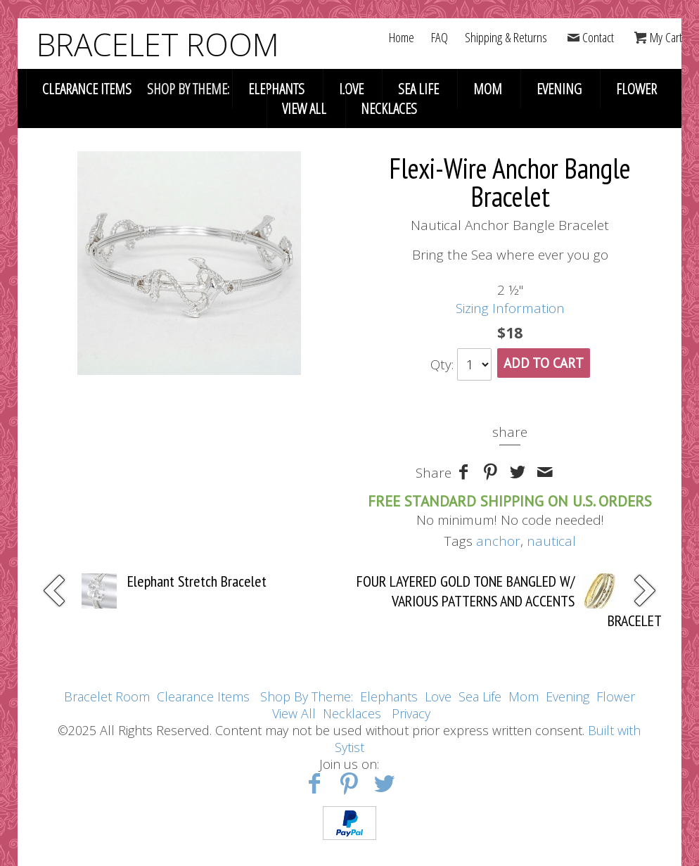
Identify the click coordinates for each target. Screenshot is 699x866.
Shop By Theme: (308, 696)
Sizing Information (510, 308)
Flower (636, 88)
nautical (551, 541)
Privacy (411, 713)
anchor (498, 541)
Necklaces (389, 108)
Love (351, 88)
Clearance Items (87, 88)
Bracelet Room (107, 696)
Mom (487, 88)
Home (401, 37)
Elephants (276, 88)
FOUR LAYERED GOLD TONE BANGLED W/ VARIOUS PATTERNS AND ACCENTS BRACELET (509, 600)
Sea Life (418, 88)
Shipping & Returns (506, 37)
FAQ (439, 37)
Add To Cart (544, 363)
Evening (559, 88)
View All (304, 108)
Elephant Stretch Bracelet (197, 581)
